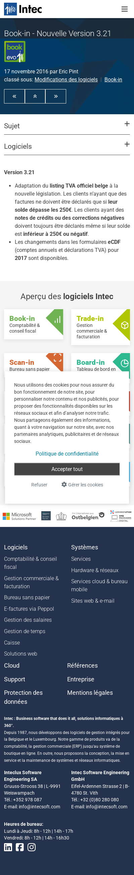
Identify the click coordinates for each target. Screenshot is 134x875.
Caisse (12, 643)
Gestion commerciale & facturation (31, 582)
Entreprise (80, 679)
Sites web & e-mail (93, 601)
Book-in (113, 79)
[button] (14, 96)
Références (82, 665)
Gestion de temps (24, 631)
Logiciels (16, 547)
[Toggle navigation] (124, 9)
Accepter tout (67, 469)
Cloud (11, 665)
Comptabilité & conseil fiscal (30, 563)
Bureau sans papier (27, 597)
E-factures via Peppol (29, 609)
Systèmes (84, 547)
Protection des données (23, 697)
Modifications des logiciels (66, 79)
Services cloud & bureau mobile (99, 585)
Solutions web (20, 654)
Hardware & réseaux (95, 570)
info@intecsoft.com (39, 806)
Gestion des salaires (28, 620)
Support (14, 679)
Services (81, 559)
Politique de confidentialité (67, 454)
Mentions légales (90, 692)
